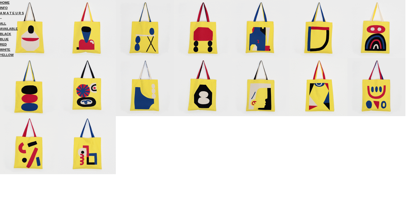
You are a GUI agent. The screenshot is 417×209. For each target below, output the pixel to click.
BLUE (4, 39)
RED (3, 44)
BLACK (5, 34)
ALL (3, 23)
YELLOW (7, 55)
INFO (4, 8)
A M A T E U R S (12, 13)
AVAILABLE (9, 28)
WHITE (5, 49)
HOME (5, 2)
